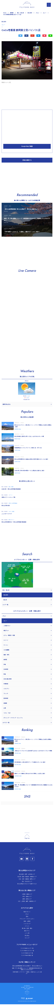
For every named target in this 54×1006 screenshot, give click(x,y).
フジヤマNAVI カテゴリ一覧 (27, 952)
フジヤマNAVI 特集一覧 (27, 957)
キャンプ (27, 939)
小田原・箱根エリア (27, 896)
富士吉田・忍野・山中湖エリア (27, 876)
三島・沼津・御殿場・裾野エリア (27, 880)
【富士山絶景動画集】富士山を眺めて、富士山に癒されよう (27, 967)
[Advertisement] (27, 98)
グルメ (27, 915)
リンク (27, 996)
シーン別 (27, 934)
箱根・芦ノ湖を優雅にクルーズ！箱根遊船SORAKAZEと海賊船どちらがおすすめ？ (27, 970)
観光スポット (27, 913)
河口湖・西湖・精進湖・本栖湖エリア (27, 878)
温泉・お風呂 (27, 923)
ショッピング (27, 925)
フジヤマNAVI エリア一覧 (27, 950)
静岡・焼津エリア (27, 900)
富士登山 (27, 937)
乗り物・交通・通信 (27, 930)
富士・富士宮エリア (27, 883)
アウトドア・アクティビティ (27, 920)
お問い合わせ (27, 993)
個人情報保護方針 (27, 987)
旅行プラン (27, 932)
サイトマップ (27, 994)
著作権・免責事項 (27, 990)
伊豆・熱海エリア (27, 898)
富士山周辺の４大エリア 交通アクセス (27, 885)
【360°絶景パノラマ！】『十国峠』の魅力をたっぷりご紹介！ (27, 974)
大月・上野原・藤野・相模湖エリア (27, 903)
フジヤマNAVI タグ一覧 (27, 954)
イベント (27, 927)
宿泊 (27, 918)
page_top (27, 837)
